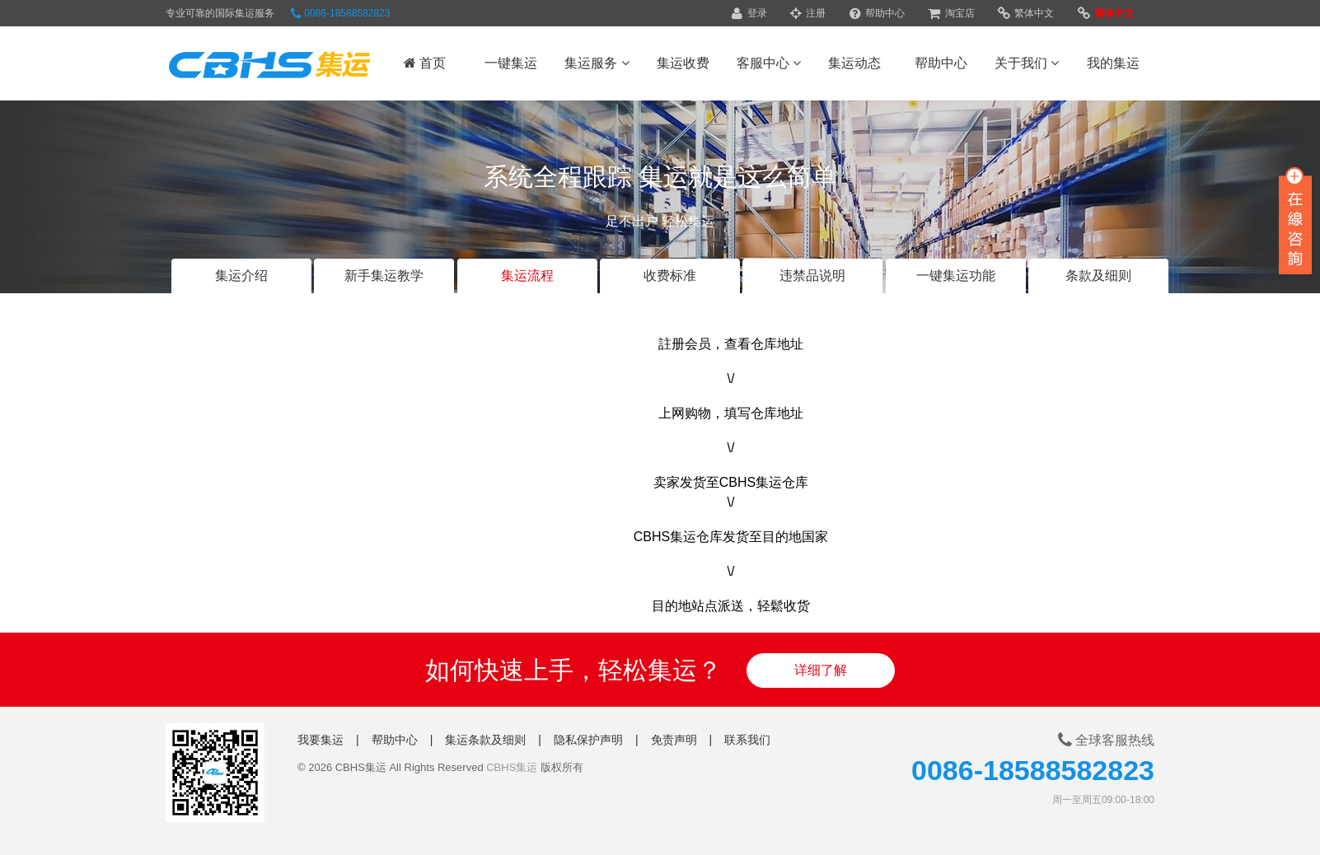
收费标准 (670, 276)
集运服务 (596, 63)
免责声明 (674, 739)
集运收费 (683, 63)
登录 (749, 13)
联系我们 (747, 739)
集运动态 (854, 63)
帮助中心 (877, 13)
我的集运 (1113, 63)
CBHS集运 (511, 767)
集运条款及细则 (485, 739)
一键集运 (510, 63)
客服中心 (769, 63)
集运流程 (527, 276)
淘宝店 (951, 13)
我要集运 (320, 739)
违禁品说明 (812, 276)
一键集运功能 (955, 276)
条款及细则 (1098, 276)
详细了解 (820, 670)
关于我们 (1027, 63)
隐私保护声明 (588, 739)
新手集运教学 (384, 276)
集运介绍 (241, 276)
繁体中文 (1026, 13)
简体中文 (1106, 13)
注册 (808, 13)
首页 (425, 63)
